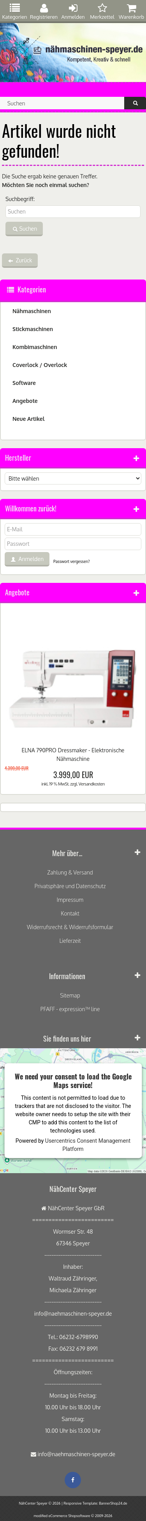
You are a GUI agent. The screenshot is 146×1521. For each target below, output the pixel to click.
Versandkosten (92, 784)
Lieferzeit (70, 940)
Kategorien (14, 11)
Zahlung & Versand (70, 872)
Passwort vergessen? (71, 561)
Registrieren (44, 11)
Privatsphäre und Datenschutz (70, 886)
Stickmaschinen (32, 329)
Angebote (25, 400)
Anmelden (73, 11)
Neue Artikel (28, 418)
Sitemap (70, 995)
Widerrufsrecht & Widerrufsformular (70, 927)
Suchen (24, 229)
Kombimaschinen (34, 347)
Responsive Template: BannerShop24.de (95, 1503)
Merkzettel (102, 11)
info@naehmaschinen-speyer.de (76, 1454)
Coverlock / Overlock (39, 365)
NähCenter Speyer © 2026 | (41, 1503)
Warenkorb (131, 11)
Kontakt (70, 913)
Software (24, 382)
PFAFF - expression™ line (70, 1009)
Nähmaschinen (31, 311)
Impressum (70, 899)
